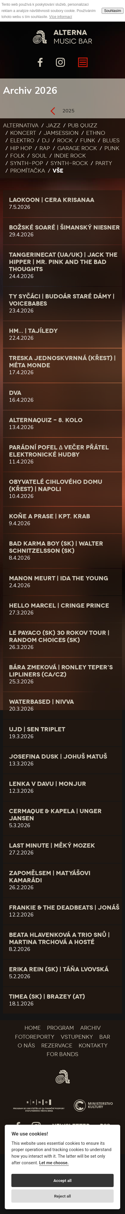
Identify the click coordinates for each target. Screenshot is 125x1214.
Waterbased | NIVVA (41, 702)
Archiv (90, 1028)
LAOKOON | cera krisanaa (51, 200)
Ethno (95, 133)
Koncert (23, 133)
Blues (111, 140)
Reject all (62, 1196)
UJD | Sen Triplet (37, 729)
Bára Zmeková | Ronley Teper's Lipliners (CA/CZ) (61, 670)
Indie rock (70, 155)
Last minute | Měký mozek (52, 845)
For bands (62, 1054)
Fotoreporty (34, 1037)
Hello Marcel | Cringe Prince (59, 605)
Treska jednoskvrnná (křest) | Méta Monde (62, 361)
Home (33, 1028)
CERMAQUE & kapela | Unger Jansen (55, 814)
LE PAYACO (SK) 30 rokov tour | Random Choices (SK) (59, 636)
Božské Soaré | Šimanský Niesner (64, 227)
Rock (65, 140)
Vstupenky (77, 1037)
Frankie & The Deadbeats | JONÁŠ (64, 907)
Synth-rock (69, 163)
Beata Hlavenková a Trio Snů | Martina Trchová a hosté (59, 938)
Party (103, 163)
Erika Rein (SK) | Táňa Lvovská (59, 969)
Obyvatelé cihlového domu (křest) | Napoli (55, 485)
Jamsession (61, 133)
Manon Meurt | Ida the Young (58, 578)
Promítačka (27, 170)
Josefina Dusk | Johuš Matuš (58, 756)
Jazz (53, 125)
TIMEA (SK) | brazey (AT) (47, 996)
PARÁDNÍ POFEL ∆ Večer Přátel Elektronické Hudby (59, 450)
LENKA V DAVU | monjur (47, 784)
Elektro (22, 140)
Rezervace (56, 1045)
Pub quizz (82, 125)
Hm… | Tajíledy (33, 331)
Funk (87, 140)
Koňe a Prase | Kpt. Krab (49, 516)
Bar (104, 1037)
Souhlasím (112, 11)
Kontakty (93, 1045)
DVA (15, 393)
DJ (46, 140)
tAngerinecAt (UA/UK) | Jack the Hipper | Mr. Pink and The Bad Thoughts (63, 262)
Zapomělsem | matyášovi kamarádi (49, 876)
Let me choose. (54, 1162)
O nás (26, 1045)
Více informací (60, 17)
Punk (111, 148)
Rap (44, 148)
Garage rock (77, 148)
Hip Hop (21, 148)
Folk (17, 155)
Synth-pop (26, 163)
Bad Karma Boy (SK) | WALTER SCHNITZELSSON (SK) (56, 547)
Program (60, 1028)
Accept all (63, 1180)
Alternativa (21, 125)
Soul (39, 155)
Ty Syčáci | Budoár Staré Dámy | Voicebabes (62, 299)
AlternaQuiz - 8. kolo (46, 420)
